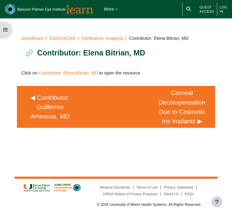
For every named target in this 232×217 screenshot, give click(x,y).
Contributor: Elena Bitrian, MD (68, 73)
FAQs (189, 194)
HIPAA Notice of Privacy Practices (130, 194)
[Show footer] (216, 202)
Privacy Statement (178, 187)
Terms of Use (147, 187)
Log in (223, 9)
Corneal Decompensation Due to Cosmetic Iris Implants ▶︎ (183, 106)
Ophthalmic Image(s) (102, 38)
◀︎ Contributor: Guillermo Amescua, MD (50, 107)
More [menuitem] (109, 9)
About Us (171, 194)
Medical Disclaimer (115, 187)
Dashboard (32, 38)
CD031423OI (63, 38)
